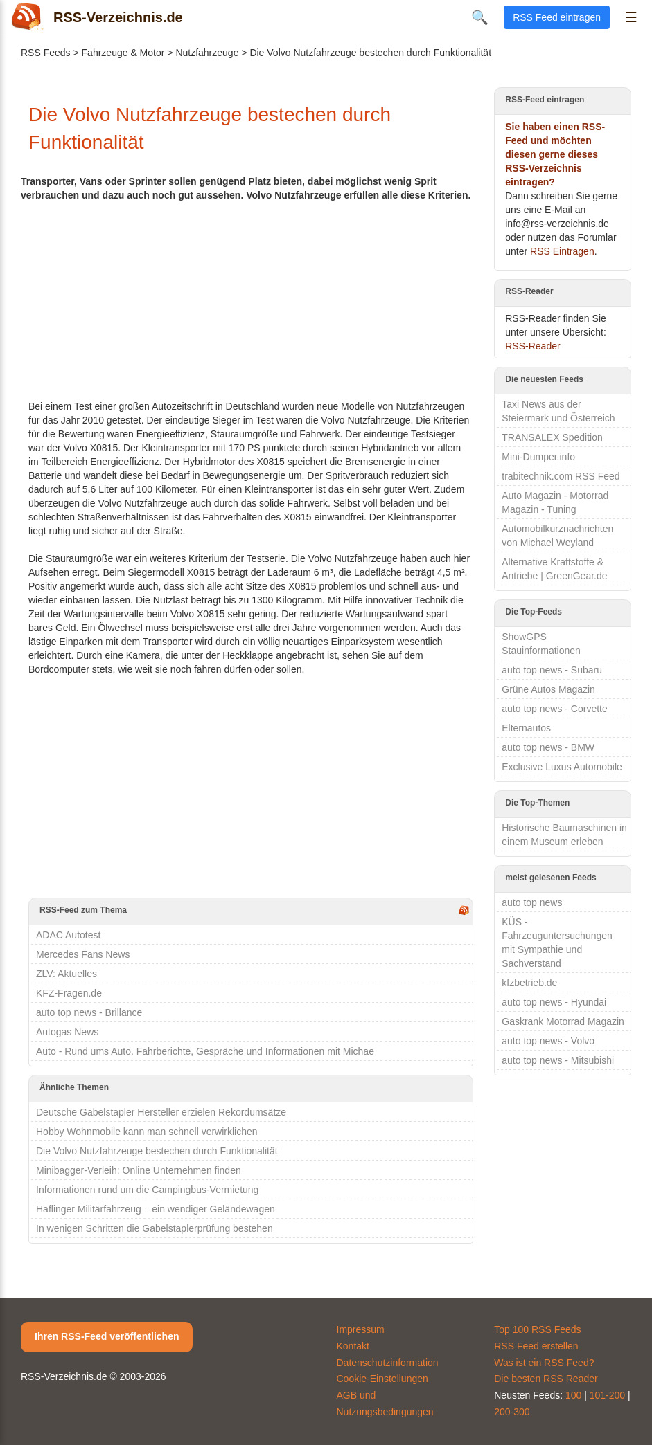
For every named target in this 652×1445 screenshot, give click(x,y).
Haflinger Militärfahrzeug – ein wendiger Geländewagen (155, 1209)
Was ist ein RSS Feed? (544, 1362)
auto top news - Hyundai (554, 1002)
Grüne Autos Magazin (548, 689)
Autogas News (67, 1031)
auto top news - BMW (548, 747)
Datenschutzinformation (388, 1362)
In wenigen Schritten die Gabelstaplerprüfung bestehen (154, 1228)
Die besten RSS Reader (545, 1378)
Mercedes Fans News (83, 954)
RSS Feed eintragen (557, 17)
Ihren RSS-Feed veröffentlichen (107, 1336)
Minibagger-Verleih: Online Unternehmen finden (138, 1170)
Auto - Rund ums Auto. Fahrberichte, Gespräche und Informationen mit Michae (205, 1051)
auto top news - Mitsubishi (558, 1060)
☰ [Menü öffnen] (631, 17)
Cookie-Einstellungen (382, 1378)
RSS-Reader (532, 346)
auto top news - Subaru (552, 669)
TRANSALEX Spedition (552, 437)
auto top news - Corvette (555, 708)
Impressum (361, 1329)
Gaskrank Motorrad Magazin (563, 1021)
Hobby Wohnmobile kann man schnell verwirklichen (147, 1131)
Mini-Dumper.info (538, 456)
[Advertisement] (250, 299)
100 (573, 1395)
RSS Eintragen (562, 251)
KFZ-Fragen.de (69, 993)
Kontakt (353, 1346)
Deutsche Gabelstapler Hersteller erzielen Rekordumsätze (161, 1112)
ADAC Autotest (68, 934)
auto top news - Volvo (548, 1040)
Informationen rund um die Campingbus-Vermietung (147, 1189)
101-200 (607, 1395)
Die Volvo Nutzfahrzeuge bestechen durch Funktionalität (157, 1150)
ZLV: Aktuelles (66, 973)
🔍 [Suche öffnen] (479, 17)
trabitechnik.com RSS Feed (560, 476)
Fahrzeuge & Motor (123, 52)
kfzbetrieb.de (529, 982)
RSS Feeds (46, 52)
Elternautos (526, 728)
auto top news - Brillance (89, 1012)
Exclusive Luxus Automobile (562, 766)
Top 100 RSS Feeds (537, 1329)
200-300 (511, 1411)
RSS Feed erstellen (536, 1346)
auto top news (532, 902)
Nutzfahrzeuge (206, 52)
